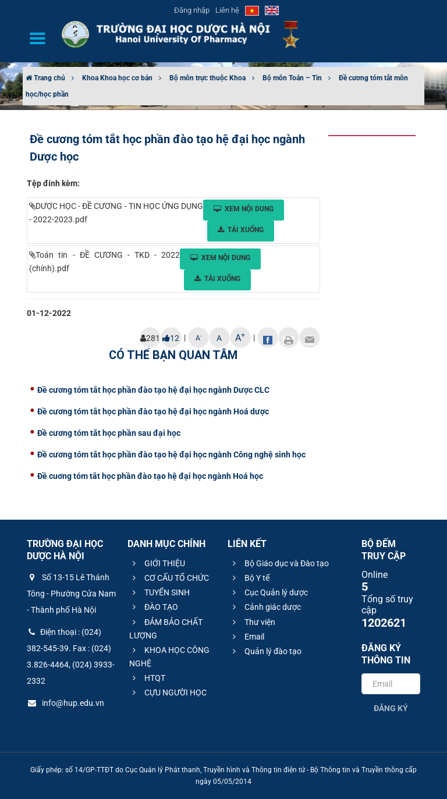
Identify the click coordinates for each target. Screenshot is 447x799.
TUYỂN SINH (159, 592)
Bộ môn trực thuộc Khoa (207, 78)
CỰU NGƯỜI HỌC (168, 692)
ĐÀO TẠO (153, 607)
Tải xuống (241, 230)
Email (246, 636)
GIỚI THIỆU (157, 563)
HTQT (147, 678)
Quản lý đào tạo (265, 651)
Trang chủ (45, 78)
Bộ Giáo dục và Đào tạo (279, 563)
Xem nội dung (244, 209)
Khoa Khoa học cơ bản (117, 78)
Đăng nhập (192, 10)
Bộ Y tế (249, 578)
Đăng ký (391, 708)
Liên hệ (227, 10)
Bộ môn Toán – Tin (292, 78)
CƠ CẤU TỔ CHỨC (169, 578)
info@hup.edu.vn (65, 703)
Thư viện (252, 622)
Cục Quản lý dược (268, 592)
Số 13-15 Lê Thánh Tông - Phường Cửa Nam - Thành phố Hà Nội (71, 594)
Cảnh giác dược (265, 607)
